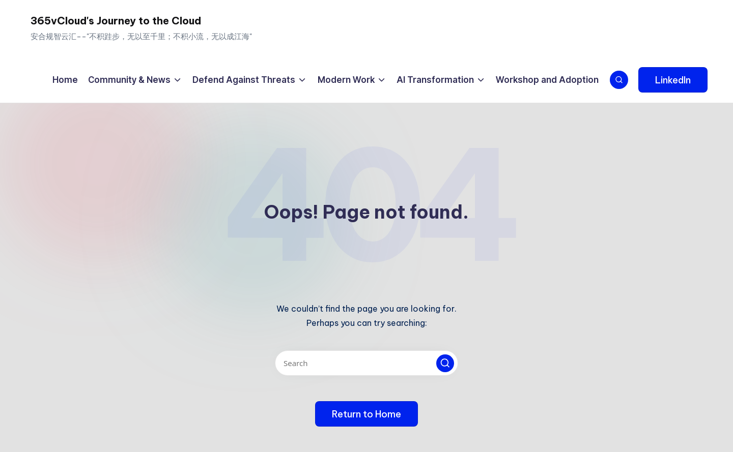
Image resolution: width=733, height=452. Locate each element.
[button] (673, 80)
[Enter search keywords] (366, 363)
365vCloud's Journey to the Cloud (116, 20)
